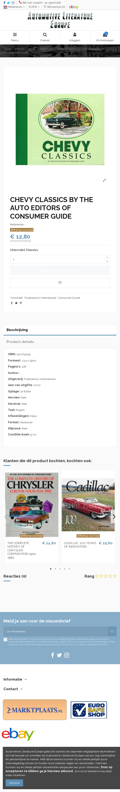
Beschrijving (17, 330)
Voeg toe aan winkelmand (60, 270)
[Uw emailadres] (56, 631)
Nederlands (14, 6)
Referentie (17, 224)
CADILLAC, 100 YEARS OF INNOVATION (80, 545)
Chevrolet (17, 297)
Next (114, 516)
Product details (20, 342)
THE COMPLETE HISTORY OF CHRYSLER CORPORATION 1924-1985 (22, 550)
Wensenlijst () (55, 6)
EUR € (34, 6)
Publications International (40, 297)
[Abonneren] (112, 631)
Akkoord (14, 783)
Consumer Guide (69, 297)
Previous (5, 516)
